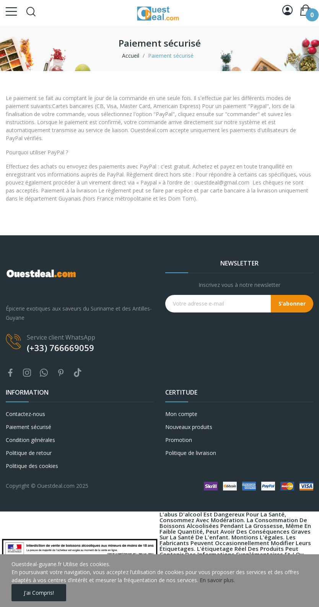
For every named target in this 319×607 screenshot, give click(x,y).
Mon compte (181, 414)
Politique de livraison (190, 452)
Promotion (178, 440)
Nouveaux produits (188, 427)
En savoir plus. (217, 580)
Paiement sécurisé (28, 427)
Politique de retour (29, 452)
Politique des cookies (32, 465)
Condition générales (30, 440)
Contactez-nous (25, 414)
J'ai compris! (39, 592)
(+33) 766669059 (60, 348)
